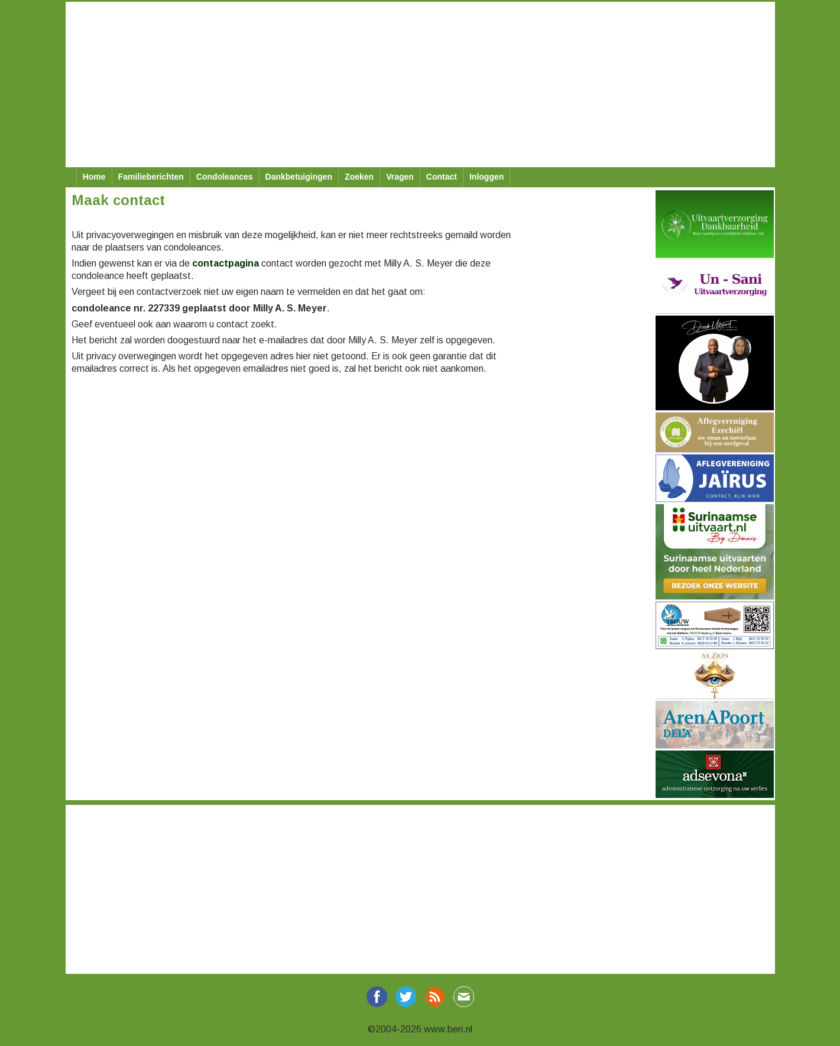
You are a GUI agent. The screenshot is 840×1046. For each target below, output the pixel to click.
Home (94, 176)
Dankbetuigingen (299, 176)
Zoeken (359, 176)
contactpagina (225, 263)
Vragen (400, 176)
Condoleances (224, 176)
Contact (441, 176)
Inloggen (486, 176)
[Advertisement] (420, 84)
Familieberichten (151, 176)
